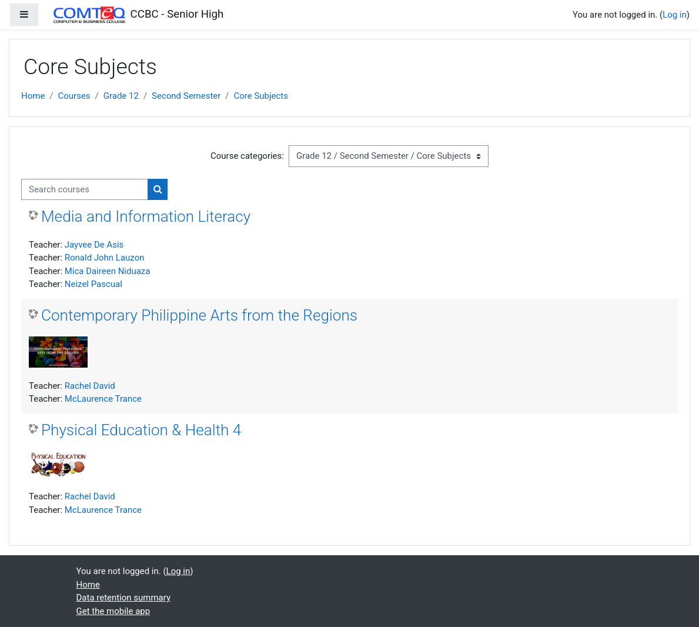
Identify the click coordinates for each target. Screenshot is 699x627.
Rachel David (90, 386)
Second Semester (186, 96)
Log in (675, 14)
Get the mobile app (113, 611)
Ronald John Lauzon (105, 257)
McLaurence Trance (103, 398)
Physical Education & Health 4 (141, 430)
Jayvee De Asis (94, 244)
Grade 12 (121, 96)
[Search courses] (84, 189)
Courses (74, 96)
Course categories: (247, 156)
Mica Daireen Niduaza (107, 271)
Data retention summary (123, 597)
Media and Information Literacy (145, 216)
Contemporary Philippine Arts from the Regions (199, 315)
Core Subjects (261, 96)
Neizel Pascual (93, 284)
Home (33, 96)
